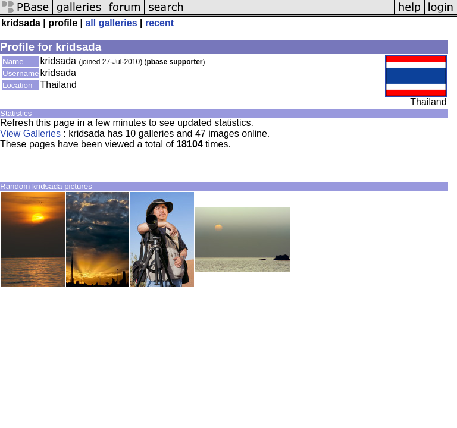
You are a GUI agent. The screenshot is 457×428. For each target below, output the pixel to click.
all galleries (111, 23)
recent (159, 23)
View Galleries (30, 133)
